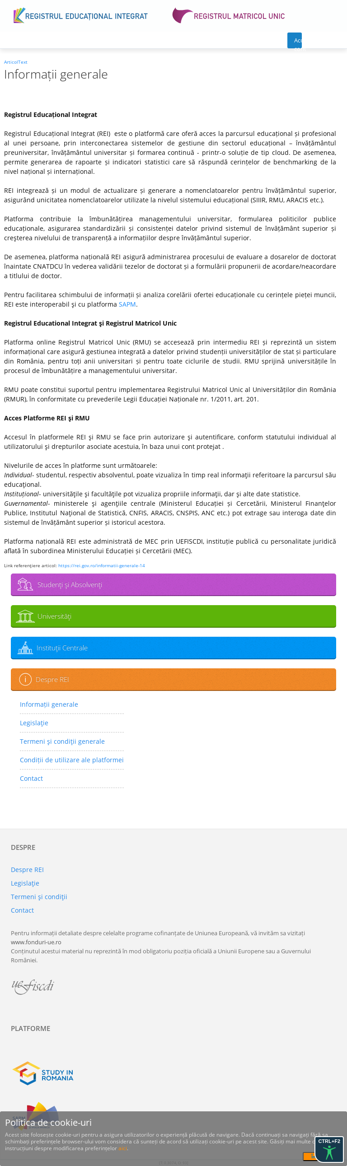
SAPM (127, 304)
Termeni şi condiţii (39, 896)
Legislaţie (34, 722)
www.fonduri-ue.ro (36, 942)
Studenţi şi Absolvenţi (70, 584)
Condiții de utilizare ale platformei (72, 760)
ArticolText (16, 62)
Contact (31, 778)
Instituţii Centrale (62, 647)
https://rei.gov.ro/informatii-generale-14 (101, 565)
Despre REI (52, 679)
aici (122, 1148)
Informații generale (49, 704)
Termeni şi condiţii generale (62, 741)
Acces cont (298, 42)
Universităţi (54, 615)
